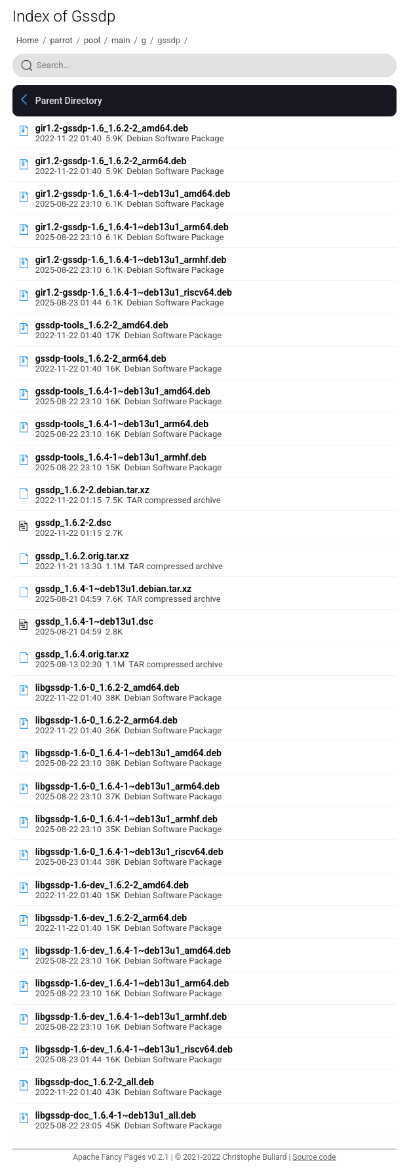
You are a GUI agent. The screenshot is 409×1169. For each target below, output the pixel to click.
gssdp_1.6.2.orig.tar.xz (82, 556)
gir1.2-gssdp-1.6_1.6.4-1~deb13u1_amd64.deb (133, 193)
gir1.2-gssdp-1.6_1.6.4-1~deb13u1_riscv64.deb (133, 292)
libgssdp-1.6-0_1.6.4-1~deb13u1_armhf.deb (126, 819)
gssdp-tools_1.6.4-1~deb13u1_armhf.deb (120, 457)
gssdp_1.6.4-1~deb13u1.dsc (94, 621)
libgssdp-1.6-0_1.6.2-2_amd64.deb (107, 687)
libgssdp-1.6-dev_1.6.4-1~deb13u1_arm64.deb (132, 983)
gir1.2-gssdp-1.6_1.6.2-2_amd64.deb (111, 128)
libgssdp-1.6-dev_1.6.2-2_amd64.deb (112, 885)
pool (92, 40)
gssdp (168, 40)
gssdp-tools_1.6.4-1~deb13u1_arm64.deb (121, 424)
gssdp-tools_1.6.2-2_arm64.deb (100, 358)
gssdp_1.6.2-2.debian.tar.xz (92, 490)
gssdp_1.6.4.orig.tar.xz (82, 654)
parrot (61, 40)
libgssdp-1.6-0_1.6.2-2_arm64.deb (106, 720)
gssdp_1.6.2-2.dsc (73, 522)
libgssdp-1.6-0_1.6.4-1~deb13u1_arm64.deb (127, 786)
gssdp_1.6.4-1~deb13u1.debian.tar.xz (113, 589)
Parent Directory (68, 101)
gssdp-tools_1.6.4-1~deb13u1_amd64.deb (122, 391)
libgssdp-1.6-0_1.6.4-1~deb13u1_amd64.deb (128, 753)
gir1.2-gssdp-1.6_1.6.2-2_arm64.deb (111, 161)
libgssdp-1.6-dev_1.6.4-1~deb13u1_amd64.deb (133, 950)
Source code (314, 1157)
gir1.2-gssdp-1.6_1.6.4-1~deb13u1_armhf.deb (131, 259)
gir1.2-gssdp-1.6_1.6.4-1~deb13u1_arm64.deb (132, 227)
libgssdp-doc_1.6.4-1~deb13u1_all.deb (115, 1115)
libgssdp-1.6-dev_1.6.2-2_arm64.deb (111, 918)
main (120, 40)
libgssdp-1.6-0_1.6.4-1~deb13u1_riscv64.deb (129, 851)
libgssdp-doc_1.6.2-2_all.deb (94, 1082)
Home (27, 40)
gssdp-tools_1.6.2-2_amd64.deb (101, 325)
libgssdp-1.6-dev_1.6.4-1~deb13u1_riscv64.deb (134, 1049)
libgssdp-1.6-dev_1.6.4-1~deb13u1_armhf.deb (131, 1016)
